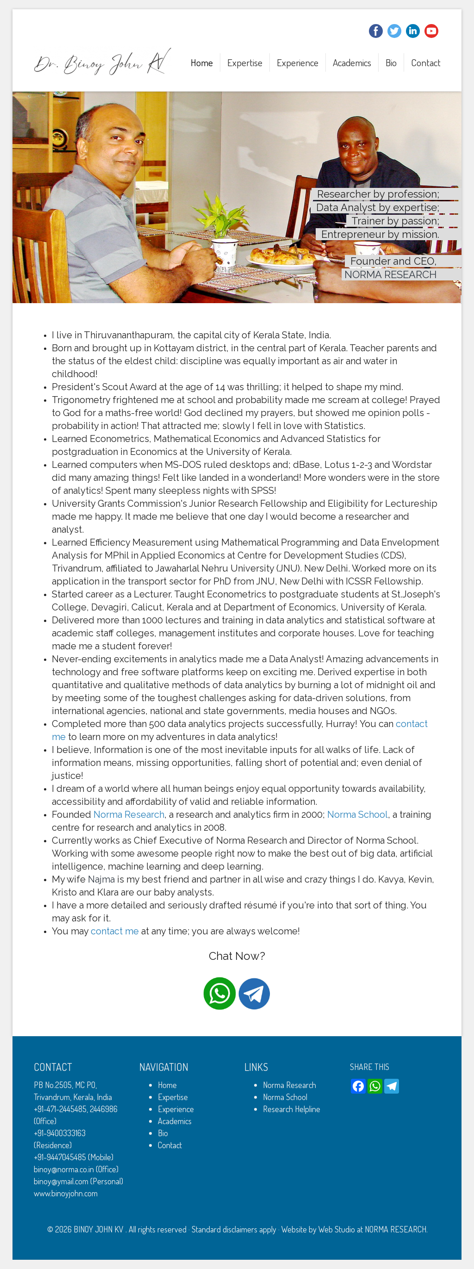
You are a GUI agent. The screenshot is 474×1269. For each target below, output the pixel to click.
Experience (297, 62)
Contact (426, 62)
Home (202, 62)
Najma (101, 879)
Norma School (285, 1097)
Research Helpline (291, 1109)
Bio (391, 62)
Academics (352, 62)
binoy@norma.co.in (64, 1169)
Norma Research (289, 1085)
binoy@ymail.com (61, 1181)
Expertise (244, 62)
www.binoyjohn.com (66, 1193)
